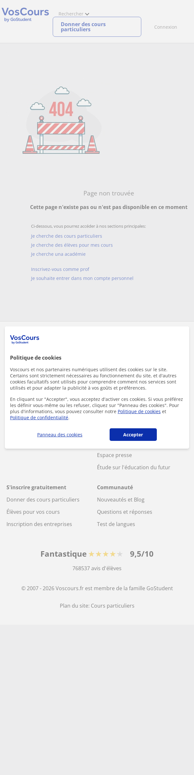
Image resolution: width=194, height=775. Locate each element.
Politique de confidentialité (39, 417)
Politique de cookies (139, 411)
